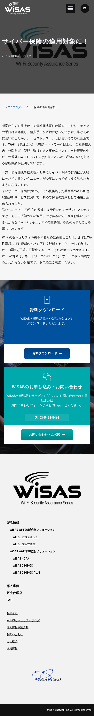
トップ (6, 107)
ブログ (26, 56)
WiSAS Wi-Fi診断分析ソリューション (32, 529)
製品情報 (13, 523)
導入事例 (13, 586)
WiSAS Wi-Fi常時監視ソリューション (32, 551)
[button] (70, 8)
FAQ (9, 600)
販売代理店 (14, 593)
